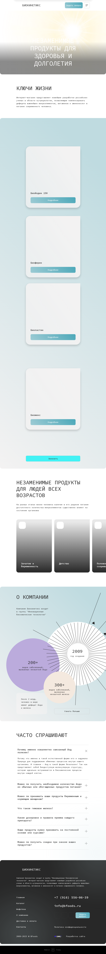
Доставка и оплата (26, 921)
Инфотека (21, 909)
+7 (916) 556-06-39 (71, 897)
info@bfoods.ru (67, 906)
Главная (20, 897)
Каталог (20, 903)
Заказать (53, 458)
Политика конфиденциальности (70, 927)
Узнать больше (72, 711)
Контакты (21, 927)
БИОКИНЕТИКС (31, 5)
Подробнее (53, 200)
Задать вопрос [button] (73, 5)
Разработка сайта (75, 936)
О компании (22, 915)
